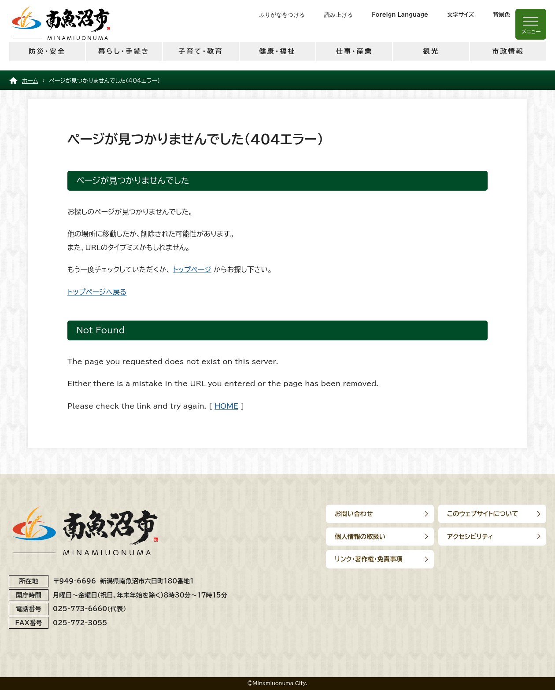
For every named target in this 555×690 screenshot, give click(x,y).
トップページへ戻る (96, 291)
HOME (226, 406)
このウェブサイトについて (482, 513)
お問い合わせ (354, 513)
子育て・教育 (200, 51)
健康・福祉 (277, 51)
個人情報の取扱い (360, 536)
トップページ (192, 269)
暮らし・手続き (124, 51)
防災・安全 (47, 51)
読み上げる (338, 14)
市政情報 (508, 51)
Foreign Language (400, 15)
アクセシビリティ (470, 536)
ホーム (30, 81)
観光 (431, 51)
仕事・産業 (354, 51)
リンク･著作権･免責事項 (369, 559)
